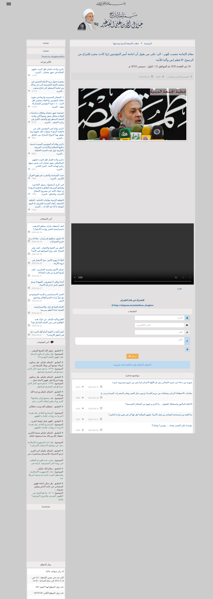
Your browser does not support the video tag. (128, 254)
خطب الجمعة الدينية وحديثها (122, 43)
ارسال (128, 356)
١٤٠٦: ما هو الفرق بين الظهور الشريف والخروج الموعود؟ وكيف (43, 496)
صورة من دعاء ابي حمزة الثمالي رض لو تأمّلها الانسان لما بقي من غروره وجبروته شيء (148, 382)
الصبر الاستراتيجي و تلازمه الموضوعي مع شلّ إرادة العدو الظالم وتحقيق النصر (42, 297)
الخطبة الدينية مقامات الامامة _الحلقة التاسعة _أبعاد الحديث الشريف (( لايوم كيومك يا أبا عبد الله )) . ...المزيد (42, 203)
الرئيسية (143, 43)
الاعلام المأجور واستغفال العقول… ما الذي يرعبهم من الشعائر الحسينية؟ (154, 404)
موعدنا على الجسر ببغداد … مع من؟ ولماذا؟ (167, 425)
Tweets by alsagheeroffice (48, 56)
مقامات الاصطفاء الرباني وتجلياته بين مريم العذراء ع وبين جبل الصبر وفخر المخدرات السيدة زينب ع (142, 393)
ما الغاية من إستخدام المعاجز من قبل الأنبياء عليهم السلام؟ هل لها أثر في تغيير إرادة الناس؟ (146, 414)
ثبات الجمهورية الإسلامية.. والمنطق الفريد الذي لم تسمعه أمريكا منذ (41, 475)
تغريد (175, 288)
